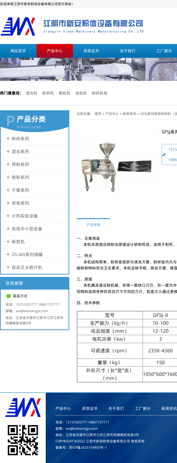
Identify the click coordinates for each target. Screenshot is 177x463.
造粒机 (81, 93)
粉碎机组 (99, 93)
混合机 (31, 93)
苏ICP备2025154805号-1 (88, 447)
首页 (98, 113)
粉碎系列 (129, 113)
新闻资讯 (169, 408)
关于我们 (127, 50)
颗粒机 (65, 93)
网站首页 (18, 50)
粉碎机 (48, 93)
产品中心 (54, 50)
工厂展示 (142, 408)
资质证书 (91, 50)
